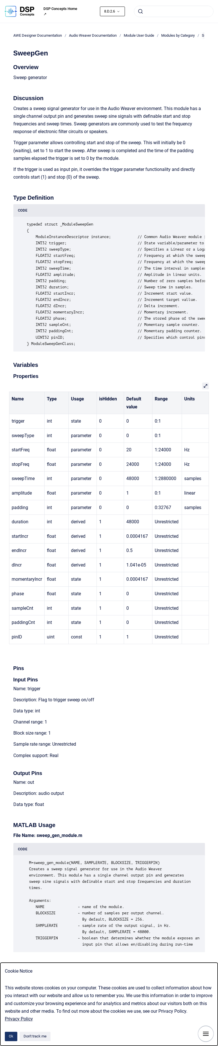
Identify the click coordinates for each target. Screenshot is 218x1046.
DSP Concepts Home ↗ (60, 11)
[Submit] (140, 11)
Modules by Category (178, 35)
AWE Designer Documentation (37, 35)
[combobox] (173, 11)
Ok (11, 1036)
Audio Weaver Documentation (93, 35)
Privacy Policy (19, 1019)
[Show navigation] (205, 1033)
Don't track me (35, 1036)
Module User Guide (139, 35)
